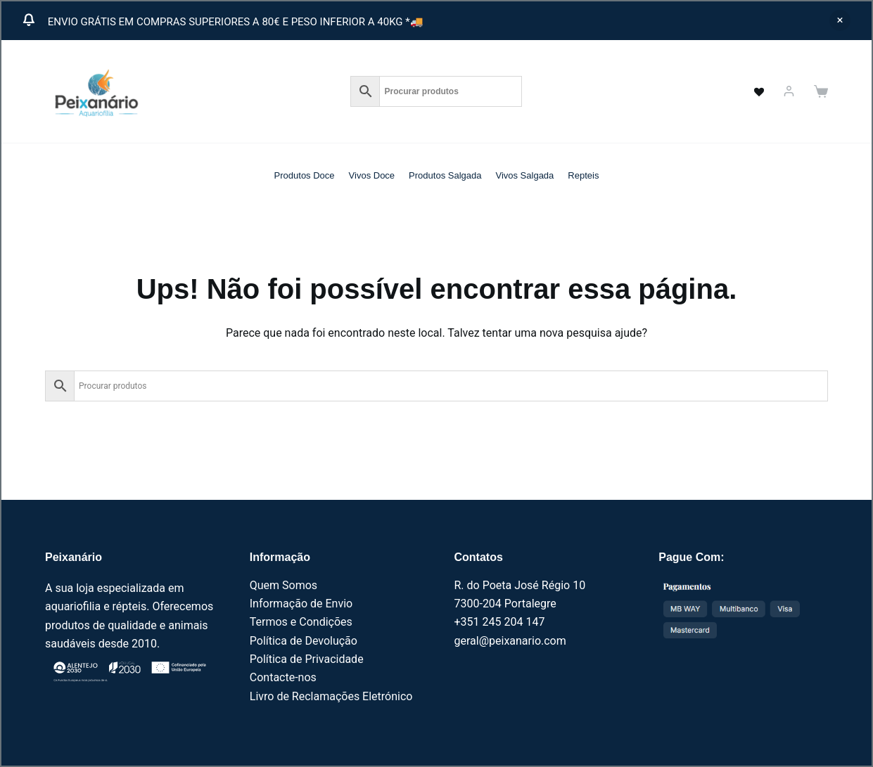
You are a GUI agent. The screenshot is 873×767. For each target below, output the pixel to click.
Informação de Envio (301, 603)
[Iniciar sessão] (789, 91)
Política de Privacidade (307, 659)
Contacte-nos (283, 677)
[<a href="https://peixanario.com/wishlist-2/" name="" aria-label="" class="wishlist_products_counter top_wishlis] (751, 91)
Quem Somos (283, 585)
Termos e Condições (301, 622)
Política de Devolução (303, 640)
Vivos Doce (372, 175)
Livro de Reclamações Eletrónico (331, 696)
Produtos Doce (304, 175)
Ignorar (839, 20)
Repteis (583, 175)
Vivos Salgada (524, 175)
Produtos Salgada (445, 175)
